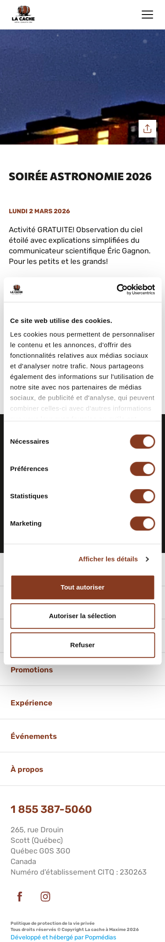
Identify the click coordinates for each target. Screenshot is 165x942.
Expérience (31, 702)
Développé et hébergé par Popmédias (63, 937)
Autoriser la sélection (82, 615)
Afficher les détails (108, 559)
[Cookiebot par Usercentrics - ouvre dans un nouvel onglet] (117, 289)
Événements (34, 736)
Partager (147, 128)
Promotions (32, 669)
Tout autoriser (83, 587)
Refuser (82, 645)
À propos (27, 769)
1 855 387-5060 (51, 809)
